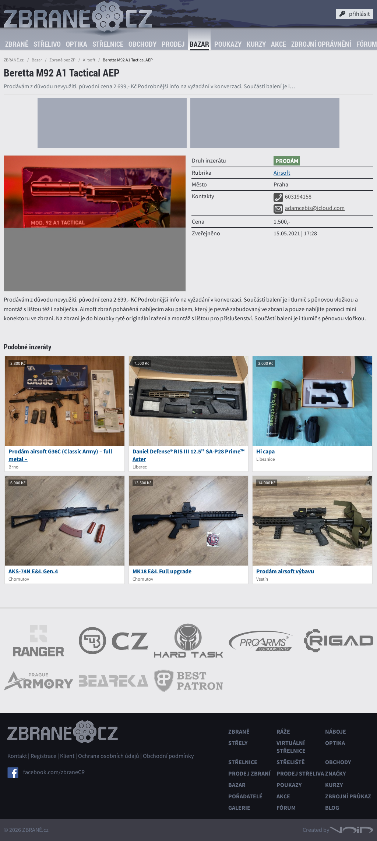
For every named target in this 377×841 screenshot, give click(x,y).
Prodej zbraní (249, 773)
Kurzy (256, 44)
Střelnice (107, 44)
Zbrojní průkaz (348, 796)
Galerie (239, 808)
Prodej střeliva (300, 773)
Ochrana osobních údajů (108, 756)
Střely (237, 743)
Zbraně (16, 44)
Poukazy (228, 44)
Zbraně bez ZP (62, 60)
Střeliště (290, 762)
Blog (332, 808)
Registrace (43, 756)
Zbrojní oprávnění (321, 44)
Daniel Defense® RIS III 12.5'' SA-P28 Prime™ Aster (188, 455)
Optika (76, 44)
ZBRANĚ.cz (14, 60)
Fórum (286, 808)
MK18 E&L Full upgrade (162, 571)
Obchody (142, 44)
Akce (278, 44)
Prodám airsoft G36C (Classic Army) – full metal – (60, 455)
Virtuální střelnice (291, 747)
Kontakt (17, 756)
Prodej (173, 44)
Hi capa (265, 451)
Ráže (283, 731)
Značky (335, 773)
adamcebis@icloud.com (309, 208)
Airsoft (89, 60)
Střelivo (47, 44)
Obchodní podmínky (168, 756)
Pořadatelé (245, 796)
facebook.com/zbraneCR (54, 772)
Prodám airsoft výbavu (285, 571)
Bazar (199, 44)
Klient (67, 756)
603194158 (292, 196)
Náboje (335, 731)
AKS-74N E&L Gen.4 (33, 571)
